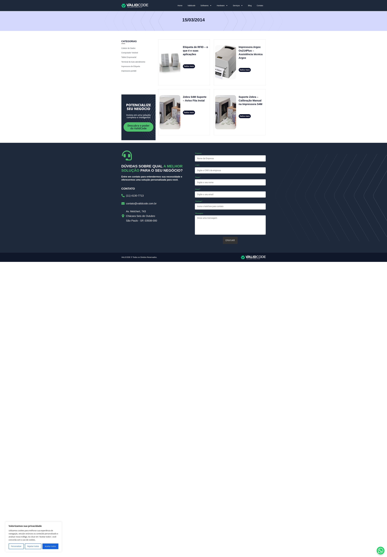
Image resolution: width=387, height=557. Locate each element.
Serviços (238, 5)
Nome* (198, 177)
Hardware (222, 5)
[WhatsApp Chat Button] (380, 550)
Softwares (206, 5)
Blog (250, 6)
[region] (33, 537)
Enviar (230, 240)
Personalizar (16, 546)
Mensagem (199, 213)
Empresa (198, 153)
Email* (197, 189)
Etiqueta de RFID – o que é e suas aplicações (195, 51)
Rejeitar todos (33, 546)
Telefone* (198, 201)
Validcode (191, 6)
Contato (260, 6)
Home (180, 6)
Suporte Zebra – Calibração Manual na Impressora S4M (250, 100)
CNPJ (197, 165)
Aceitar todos (50, 546)
